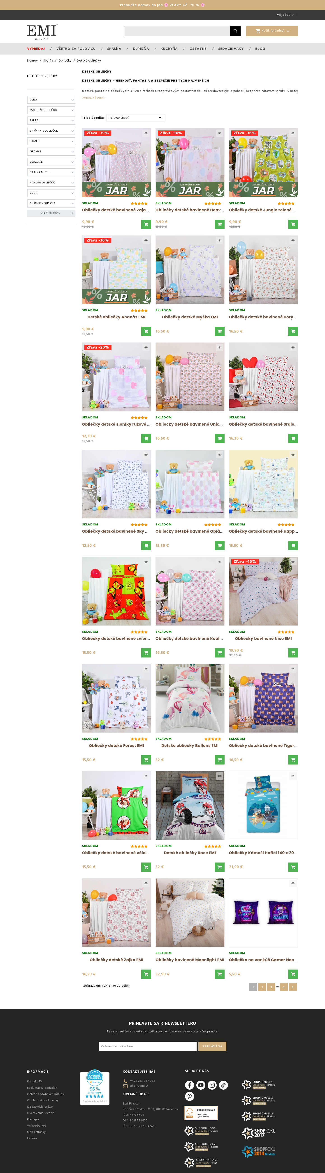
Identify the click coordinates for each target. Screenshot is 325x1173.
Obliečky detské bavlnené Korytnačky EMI (272, 317)
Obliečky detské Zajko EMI (116, 960)
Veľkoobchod (36, 1126)
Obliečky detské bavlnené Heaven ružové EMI (202, 210)
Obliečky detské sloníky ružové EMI (118, 424)
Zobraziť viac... (93, 98)
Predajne (33, 1119)
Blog (260, 48)
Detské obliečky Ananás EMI (116, 317)
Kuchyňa (169, 48)
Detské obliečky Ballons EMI (189, 745)
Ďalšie (292, 987)
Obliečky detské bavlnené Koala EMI (193, 638)
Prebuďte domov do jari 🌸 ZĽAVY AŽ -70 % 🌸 (162, 4)
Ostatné (198, 48)
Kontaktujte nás (139, 1071)
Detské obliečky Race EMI (190, 853)
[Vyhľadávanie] (177, 31)
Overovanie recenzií (41, 1113)
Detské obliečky (42, 76)
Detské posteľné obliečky (103, 91)
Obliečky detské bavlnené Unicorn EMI (195, 424)
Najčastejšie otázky (40, 1107)
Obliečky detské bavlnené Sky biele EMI (122, 531)
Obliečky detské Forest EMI (116, 745)
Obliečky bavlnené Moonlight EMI (190, 960)
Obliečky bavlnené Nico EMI (263, 638)
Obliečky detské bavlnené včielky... (118, 853)
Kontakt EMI (35, 1081)
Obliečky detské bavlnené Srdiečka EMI (269, 424)
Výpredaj (36, 48)
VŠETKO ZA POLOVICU (75, 48)
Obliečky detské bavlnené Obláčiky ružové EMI (204, 531)
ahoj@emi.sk (139, 1086)
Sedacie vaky (231, 48)
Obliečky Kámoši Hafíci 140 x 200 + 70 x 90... (274, 853)
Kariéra (32, 1138)
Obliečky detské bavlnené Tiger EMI (265, 745)
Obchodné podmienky (43, 1100)
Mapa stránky (36, 1132)
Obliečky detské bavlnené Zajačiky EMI (122, 210)
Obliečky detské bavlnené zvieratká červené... (130, 638)
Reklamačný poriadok (42, 1088)
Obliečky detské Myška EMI (190, 317)
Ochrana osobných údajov (45, 1094)
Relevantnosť (136, 117)
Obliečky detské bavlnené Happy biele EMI (272, 531)
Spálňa (114, 48)
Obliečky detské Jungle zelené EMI (264, 210)
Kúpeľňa (141, 48)
